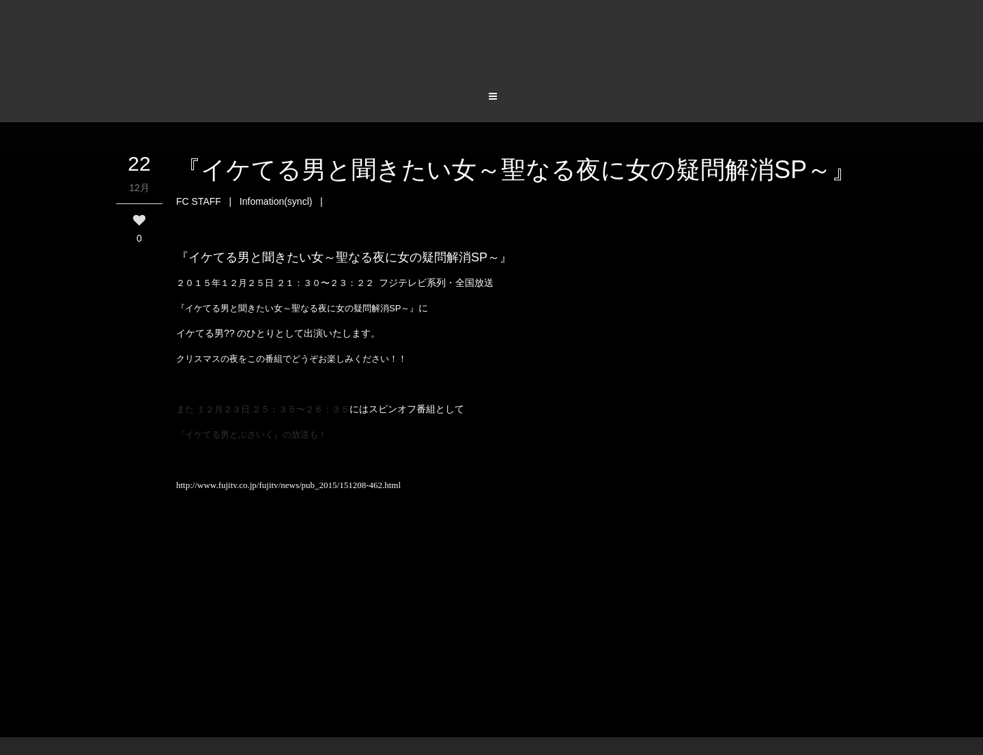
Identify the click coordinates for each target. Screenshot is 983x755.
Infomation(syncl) (276, 201)
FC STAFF (198, 201)
